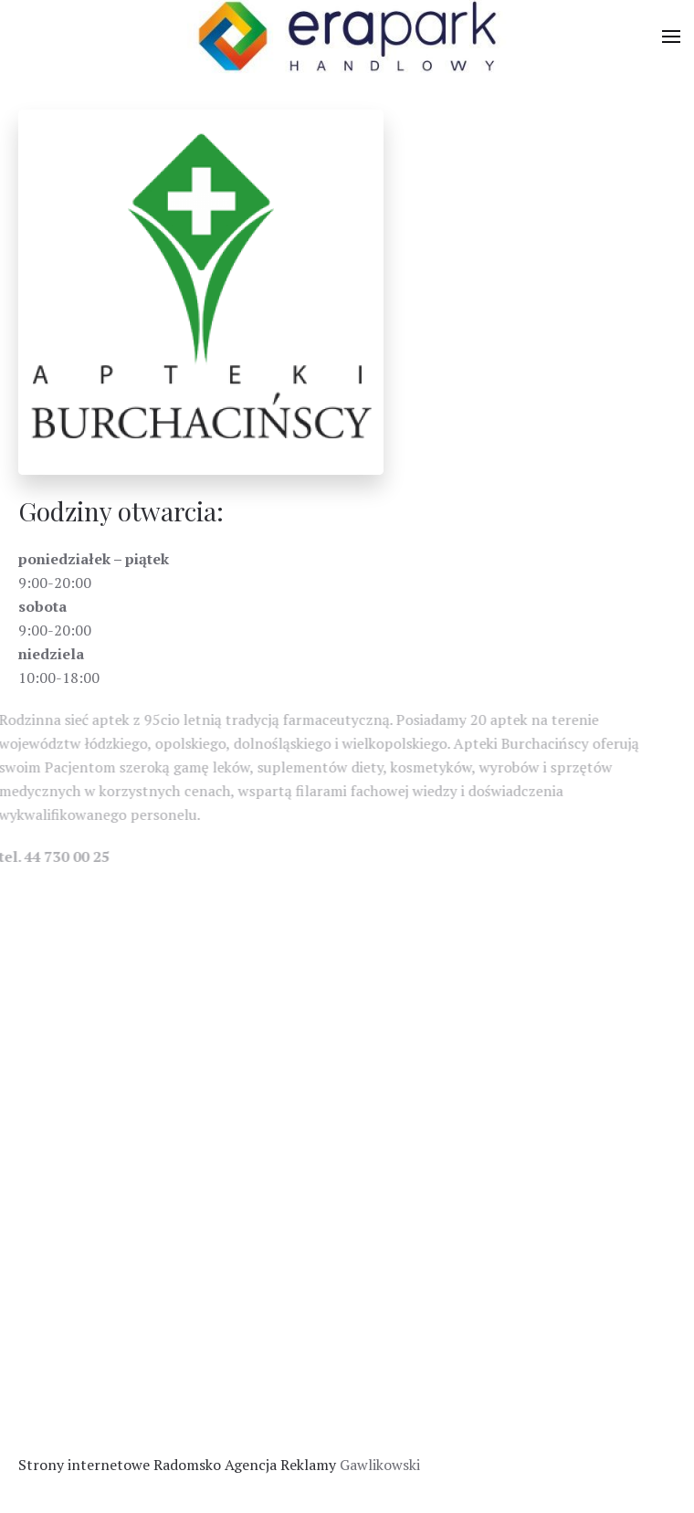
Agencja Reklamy (280, 1465)
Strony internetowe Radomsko (119, 1465)
